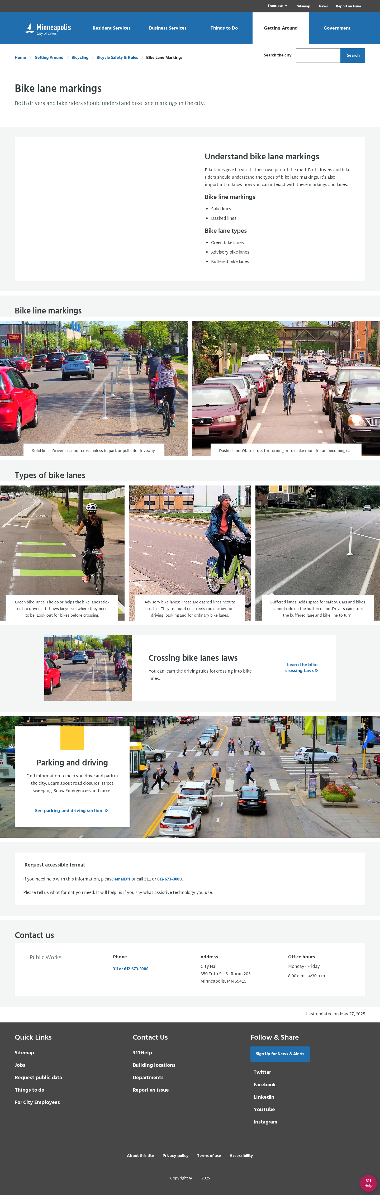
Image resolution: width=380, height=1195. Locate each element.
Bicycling (80, 57)
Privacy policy (176, 1156)
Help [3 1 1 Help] (142, 1053)
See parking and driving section (69, 811)
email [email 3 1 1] (122, 879)
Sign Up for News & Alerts (280, 1054)
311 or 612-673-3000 (131, 969)
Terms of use (209, 1156)
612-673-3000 (169, 879)
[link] (277, 6)
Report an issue (151, 1090)
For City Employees (37, 1102)
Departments (148, 1078)
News (323, 6)
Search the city (278, 55)
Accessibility (241, 1156)
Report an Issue (348, 6)
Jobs (20, 1065)
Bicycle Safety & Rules (117, 57)
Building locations (154, 1065)
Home (20, 57)
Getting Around (49, 57)
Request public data (38, 1078)
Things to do (29, 1090)
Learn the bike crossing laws (301, 668)
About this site (140, 1156)
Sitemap (303, 6)
